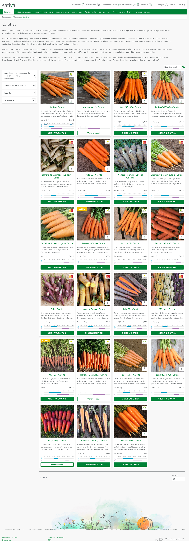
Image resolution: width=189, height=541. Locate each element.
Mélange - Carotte (167, 317)
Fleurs (38, 12)
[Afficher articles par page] (178, 487)
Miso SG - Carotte (57, 383)
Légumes (8, 12)
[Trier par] (172, 72)
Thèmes (138, 12)
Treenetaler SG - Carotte (130, 449)
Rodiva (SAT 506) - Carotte (167, 383)
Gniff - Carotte (57, 317)
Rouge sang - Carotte (57, 449)
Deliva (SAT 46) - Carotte (94, 249)
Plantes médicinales (98, 12)
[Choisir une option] (57, 139)
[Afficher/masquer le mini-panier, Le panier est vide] (177, 4)
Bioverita (113, 12)
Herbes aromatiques (24, 12)
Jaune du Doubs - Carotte (93, 317)
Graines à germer (151, 12)
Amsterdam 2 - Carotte (94, 113)
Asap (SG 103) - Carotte (130, 113)
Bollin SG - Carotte (94, 180)
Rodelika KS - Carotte (130, 383)
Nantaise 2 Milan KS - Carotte (93, 383)
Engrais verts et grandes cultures (59, 12)
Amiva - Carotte (57, 113)
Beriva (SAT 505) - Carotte (167, 113)
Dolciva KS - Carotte (130, 249)
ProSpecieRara (126, 12)
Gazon (78, 12)
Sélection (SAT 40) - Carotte (93, 449)
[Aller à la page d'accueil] (10, 4)
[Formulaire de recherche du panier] (74, 4)
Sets (86, 12)
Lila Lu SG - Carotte (130, 317)
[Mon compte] (160, 4)
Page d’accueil (7, 17)
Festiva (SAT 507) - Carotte (167, 249)
